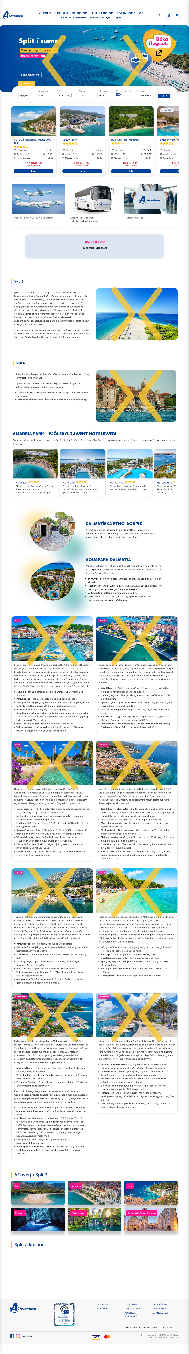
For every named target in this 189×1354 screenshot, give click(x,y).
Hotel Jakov (122, 482)
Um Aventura (103, 1304)
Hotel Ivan (27, 482)
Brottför (60, 91)
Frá (19, 91)
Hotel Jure (74, 482)
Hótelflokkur (103, 91)
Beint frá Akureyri (100, 17)
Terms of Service (168, 1337)
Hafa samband (161, 1309)
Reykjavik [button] (24, 95)
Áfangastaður (44, 91)
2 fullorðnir (144, 95)
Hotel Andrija (170, 482)
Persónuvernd (104, 1309)
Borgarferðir (79, 12)
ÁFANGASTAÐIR (161, 1313)
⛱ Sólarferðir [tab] (26, 83)
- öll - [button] (101, 95)
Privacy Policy (153, 1337)
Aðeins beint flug (123, 91)
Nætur (82, 91)
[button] (54, 61)
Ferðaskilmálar (134, 1309)
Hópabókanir (160, 1304)
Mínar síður (131, 1304)
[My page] (169, 15)
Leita (164, 95)
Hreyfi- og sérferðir (102, 12)
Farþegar (141, 91)
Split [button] (41, 95)
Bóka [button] (33, 171)
